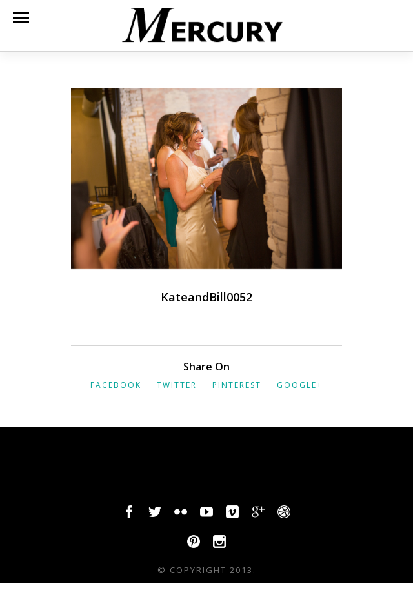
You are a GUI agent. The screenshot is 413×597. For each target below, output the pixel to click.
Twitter (177, 384)
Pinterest (236, 384)
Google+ (300, 384)
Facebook (115, 384)
